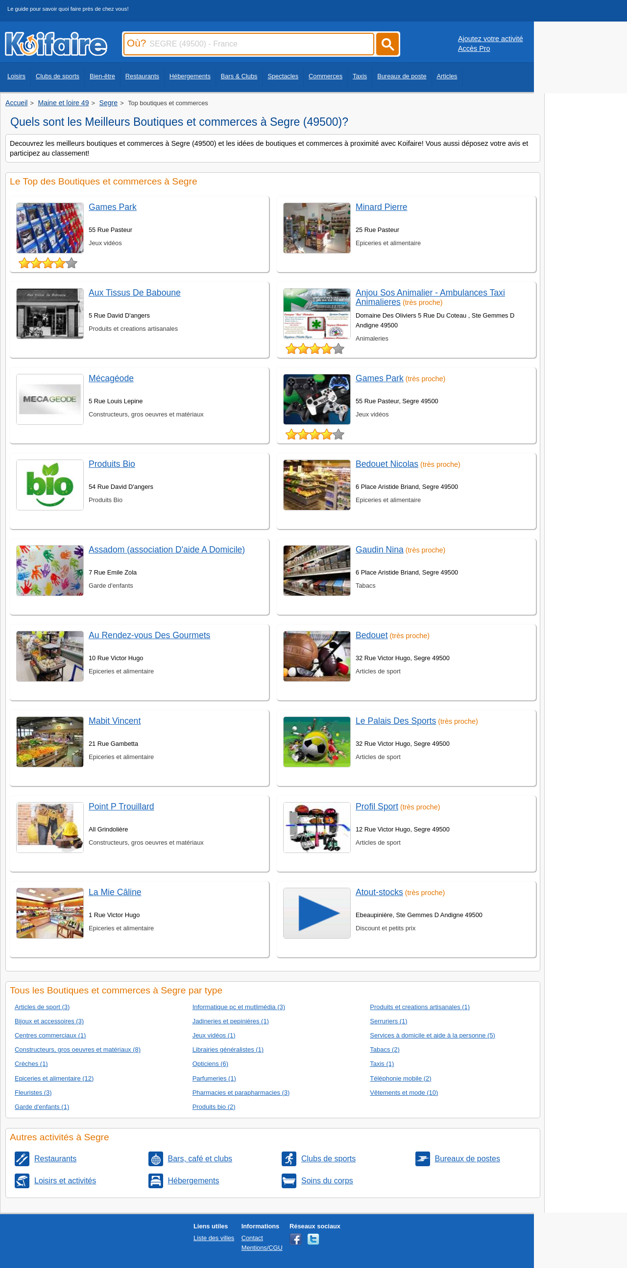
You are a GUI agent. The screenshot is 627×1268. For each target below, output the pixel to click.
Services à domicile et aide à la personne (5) (432, 1035)
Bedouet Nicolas (387, 464)
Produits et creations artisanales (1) (420, 1007)
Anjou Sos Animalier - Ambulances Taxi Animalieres (430, 297)
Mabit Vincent (115, 721)
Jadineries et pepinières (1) (231, 1021)
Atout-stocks (379, 892)
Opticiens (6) (210, 1063)
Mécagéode (111, 378)
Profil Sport (377, 806)
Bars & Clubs (239, 76)
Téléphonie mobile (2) (400, 1078)
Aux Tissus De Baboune (135, 293)
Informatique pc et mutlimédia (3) (239, 1007)
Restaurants (142, 76)
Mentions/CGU (262, 1247)
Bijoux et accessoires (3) (49, 1021)
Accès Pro (474, 48)
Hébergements (190, 76)
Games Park (113, 207)
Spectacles (282, 76)
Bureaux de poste (401, 76)
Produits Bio (112, 464)
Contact (252, 1238)
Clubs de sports (57, 76)
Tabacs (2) (384, 1049)
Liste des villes (213, 1238)
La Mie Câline (115, 892)
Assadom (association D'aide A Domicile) (167, 549)
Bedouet (372, 635)
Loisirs (16, 76)
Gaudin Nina (380, 549)
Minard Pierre (382, 207)
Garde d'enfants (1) (42, 1106)
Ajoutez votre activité (490, 39)
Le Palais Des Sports (396, 721)
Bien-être (102, 76)
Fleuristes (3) (33, 1092)
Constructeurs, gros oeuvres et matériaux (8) (78, 1049)
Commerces (325, 76)
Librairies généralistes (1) (228, 1049)
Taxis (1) (382, 1063)
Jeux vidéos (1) (214, 1035)
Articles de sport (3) (42, 1007)
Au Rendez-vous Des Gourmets (149, 635)
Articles (447, 76)
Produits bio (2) (214, 1106)
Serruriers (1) (388, 1021)
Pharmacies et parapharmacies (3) (241, 1092)
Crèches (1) (31, 1063)
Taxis (360, 76)
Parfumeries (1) (214, 1078)
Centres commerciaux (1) (50, 1035)
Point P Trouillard (121, 806)
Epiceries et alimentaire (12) (54, 1078)
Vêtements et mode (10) (404, 1092)
